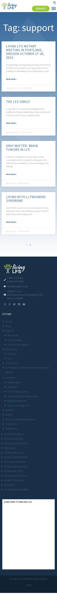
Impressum (10, 447)
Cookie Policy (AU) (13, 480)
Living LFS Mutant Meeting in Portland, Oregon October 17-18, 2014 (25, 52)
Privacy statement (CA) (15, 475)
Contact (28, 585)
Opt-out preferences (15, 461)
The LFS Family (18, 102)
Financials (12, 387)
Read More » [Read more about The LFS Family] (11, 123)
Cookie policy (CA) (13, 471)
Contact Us (11, 424)
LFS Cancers (12, 363)
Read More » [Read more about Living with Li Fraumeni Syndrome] (11, 222)
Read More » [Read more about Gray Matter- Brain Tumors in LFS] (11, 174)
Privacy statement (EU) (16, 443)
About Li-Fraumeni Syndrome (21, 419)
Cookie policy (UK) (13, 452)
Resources (11, 349)
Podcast (11, 353)
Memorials (12, 335)
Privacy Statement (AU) (16, 489)
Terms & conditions (14, 434)
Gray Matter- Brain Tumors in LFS (22, 148)
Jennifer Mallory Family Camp (22, 396)
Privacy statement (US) (16, 466)
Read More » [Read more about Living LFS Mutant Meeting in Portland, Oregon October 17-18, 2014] (11, 79)
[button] (54, 2)
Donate (10, 410)
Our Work (10, 377)
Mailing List (11, 428)
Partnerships (13, 382)
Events (9, 414)
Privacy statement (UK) (16, 457)
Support (10, 330)
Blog (8, 326)
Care (9, 358)
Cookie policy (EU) (13, 438)
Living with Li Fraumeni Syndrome (26, 199)
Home (9, 321)
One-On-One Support (18, 344)
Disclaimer (9, 484)
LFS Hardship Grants (17, 391)
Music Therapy (14, 340)
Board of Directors (17, 400)
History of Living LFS (17, 405)
